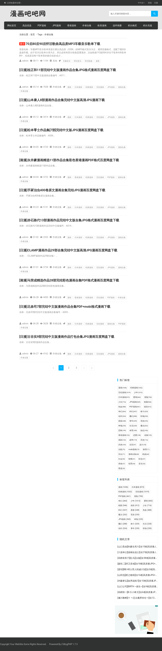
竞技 (144, 421)
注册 (156, 3)
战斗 (143, 445)
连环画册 (117, 25)
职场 (144, 416)
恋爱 (137, 435)
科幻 (133, 411)
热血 (122, 407)
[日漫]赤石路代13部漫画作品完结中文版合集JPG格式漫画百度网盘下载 (69, 220)
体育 (133, 430)
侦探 (148, 435)
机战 (145, 454)
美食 (121, 464)
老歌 (98, 61)
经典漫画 (89, 87)
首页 (32, 34)
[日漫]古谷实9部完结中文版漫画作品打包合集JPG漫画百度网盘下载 (66, 337)
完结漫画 (100, 87)
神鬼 (122, 426)
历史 (144, 440)
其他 (55, 60)
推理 (146, 449)
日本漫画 (78, 87)
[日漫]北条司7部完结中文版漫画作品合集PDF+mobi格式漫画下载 (64, 306)
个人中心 (11, 33)
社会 (121, 459)
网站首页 (11, 25)
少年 (138, 392)
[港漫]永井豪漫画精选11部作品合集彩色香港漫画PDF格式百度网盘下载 (69, 160)
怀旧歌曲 (88, 61)
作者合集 (86, 25)
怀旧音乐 (77, 61)
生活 (133, 426)
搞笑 (148, 407)
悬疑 (122, 421)
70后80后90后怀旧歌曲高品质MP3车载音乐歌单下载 (63, 44)
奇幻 (122, 411)
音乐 (142, 464)
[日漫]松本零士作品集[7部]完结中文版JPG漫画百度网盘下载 (61, 130)
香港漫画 (71, 25)
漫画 (69, 87)
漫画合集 (122, 87)
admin (25, 60)
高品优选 (26, 25)
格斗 (144, 411)
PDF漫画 (42, 25)
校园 (148, 402)
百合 (121, 454)
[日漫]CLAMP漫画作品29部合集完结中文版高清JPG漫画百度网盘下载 (68, 250)
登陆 (150, 3)
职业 (142, 459)
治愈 (121, 449)
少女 (122, 402)
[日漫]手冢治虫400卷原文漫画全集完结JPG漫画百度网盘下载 (62, 190)
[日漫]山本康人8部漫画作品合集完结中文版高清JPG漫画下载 (62, 100)
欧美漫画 (102, 25)
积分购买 (132, 25)
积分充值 (147, 25)
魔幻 (133, 416)
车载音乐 (67, 61)
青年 (133, 421)
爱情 (137, 397)
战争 (133, 440)
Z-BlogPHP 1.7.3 (69, 644)
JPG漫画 (56, 25)
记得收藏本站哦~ (14, 3)
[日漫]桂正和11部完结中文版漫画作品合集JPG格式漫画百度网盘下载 (67, 70)
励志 (144, 430)
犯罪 (131, 464)
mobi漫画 (133, 449)
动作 (122, 416)
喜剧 (122, 440)
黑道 (121, 468)
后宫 (132, 445)
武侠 (122, 445)
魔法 (144, 426)
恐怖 (122, 430)
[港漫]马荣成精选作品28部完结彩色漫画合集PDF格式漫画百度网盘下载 (69, 280)
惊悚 (131, 459)
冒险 (148, 397)
